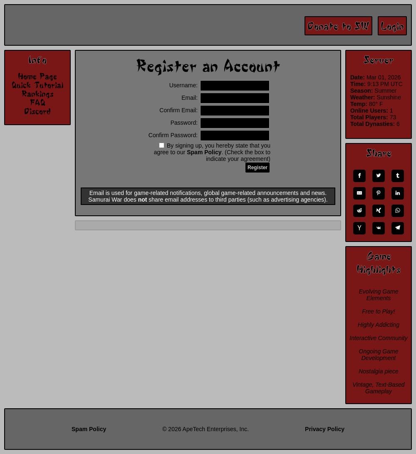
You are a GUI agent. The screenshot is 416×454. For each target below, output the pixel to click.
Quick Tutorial (37, 84)
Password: (220, 122)
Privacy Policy (324, 429)
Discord (37, 111)
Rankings (38, 93)
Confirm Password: (209, 135)
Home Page (37, 76)
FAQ (37, 102)
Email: (225, 97)
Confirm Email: (214, 110)
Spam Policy (204, 152)
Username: (219, 85)
